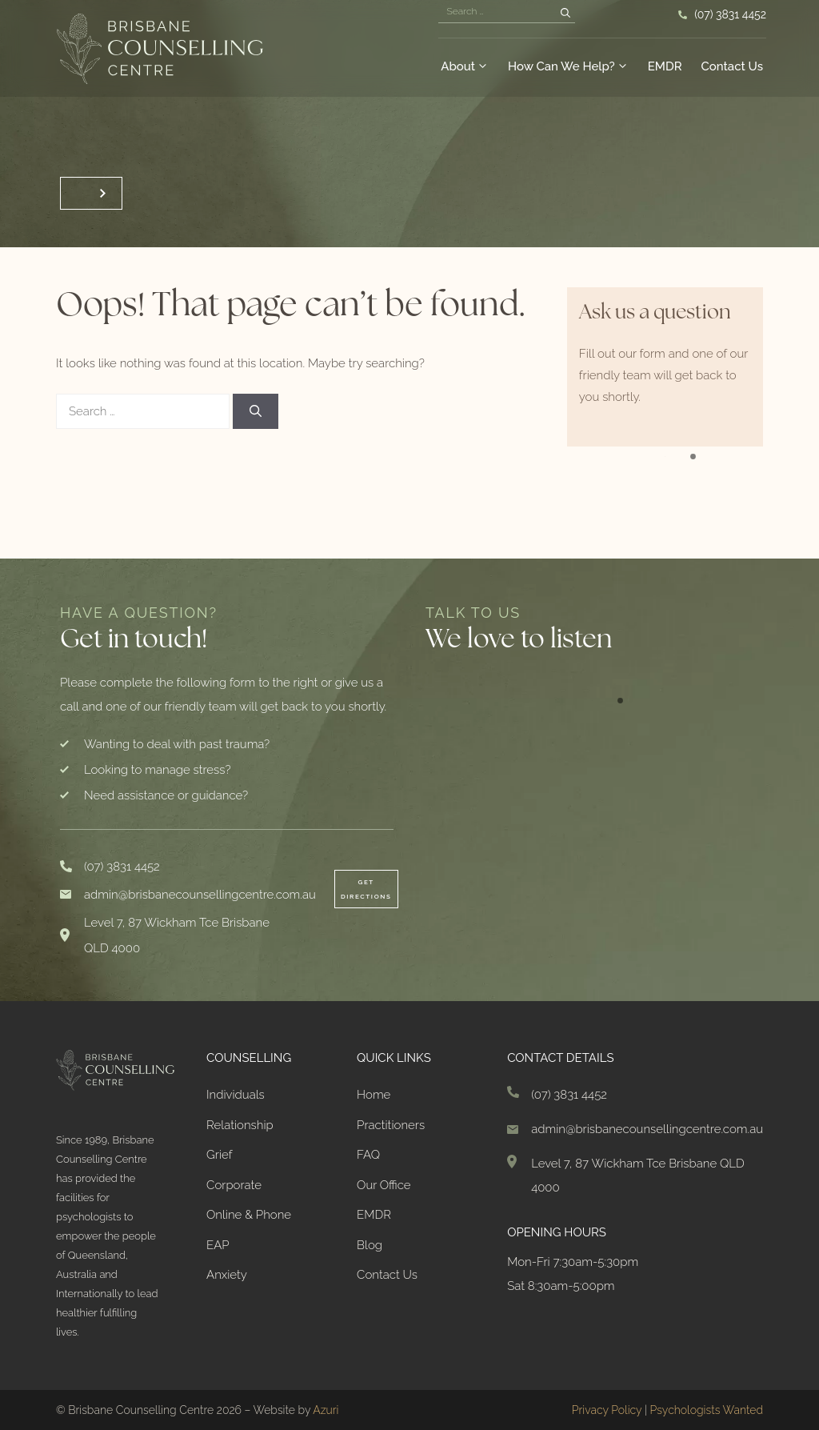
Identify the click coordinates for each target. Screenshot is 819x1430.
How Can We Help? (568, 67)
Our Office (383, 1185)
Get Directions (366, 889)
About (465, 67)
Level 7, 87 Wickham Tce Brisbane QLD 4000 (177, 935)
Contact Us (732, 66)
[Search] (565, 13)
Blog (369, 1245)
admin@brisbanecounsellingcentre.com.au (200, 894)
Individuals (235, 1095)
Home (373, 1095)
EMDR (665, 66)
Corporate (234, 1185)
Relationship (240, 1125)
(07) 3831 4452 (730, 14)
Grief (219, 1155)
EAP (218, 1245)
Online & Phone (248, 1215)
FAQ (368, 1155)
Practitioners (391, 1125)
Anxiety (226, 1275)
